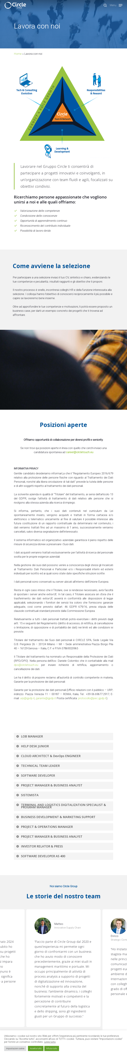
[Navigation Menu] (116, 5)
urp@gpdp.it (27, 698)
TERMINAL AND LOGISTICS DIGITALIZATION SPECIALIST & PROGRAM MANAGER (61, 806)
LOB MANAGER (29, 736)
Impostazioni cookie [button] (15, 1048)
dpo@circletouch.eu (26, 665)
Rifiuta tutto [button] (51, 1048)
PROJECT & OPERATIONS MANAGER (44, 827)
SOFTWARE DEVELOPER (35, 775)
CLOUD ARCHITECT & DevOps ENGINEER (48, 756)
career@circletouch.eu (79, 452)
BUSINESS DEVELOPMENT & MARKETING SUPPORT (55, 817)
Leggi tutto (50, 1041)
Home (18, 53)
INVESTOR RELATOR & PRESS (39, 846)
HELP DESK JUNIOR (32, 746)
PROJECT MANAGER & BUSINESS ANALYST (49, 785)
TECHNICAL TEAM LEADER (38, 766)
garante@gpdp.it (46, 698)
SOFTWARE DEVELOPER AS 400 (40, 856)
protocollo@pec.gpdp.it (92, 698)
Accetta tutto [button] (36, 1048)
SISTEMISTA (27, 795)
